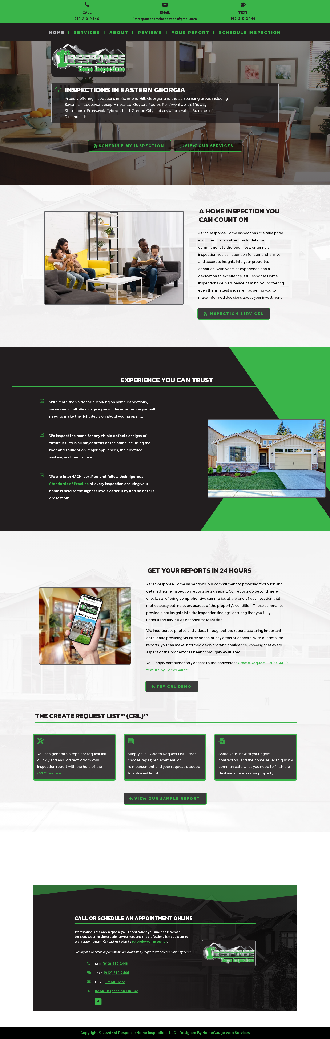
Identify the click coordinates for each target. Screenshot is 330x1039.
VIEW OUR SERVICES (209, 146)
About (118, 32)
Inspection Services (235, 314)
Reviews (150, 32)
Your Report (190, 32)
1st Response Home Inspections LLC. (144, 1033)
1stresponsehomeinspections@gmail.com (165, 19)
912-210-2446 (87, 19)
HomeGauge (213, 1033)
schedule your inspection (148, 941)
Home (56, 32)
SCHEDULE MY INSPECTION (131, 146)
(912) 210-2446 (104, 965)
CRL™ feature (49, 773)
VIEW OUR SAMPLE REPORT (167, 798)
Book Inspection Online (106, 994)
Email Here (105, 985)
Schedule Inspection (250, 32)
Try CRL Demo (174, 686)
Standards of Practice (60, 484)
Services (87, 32)
